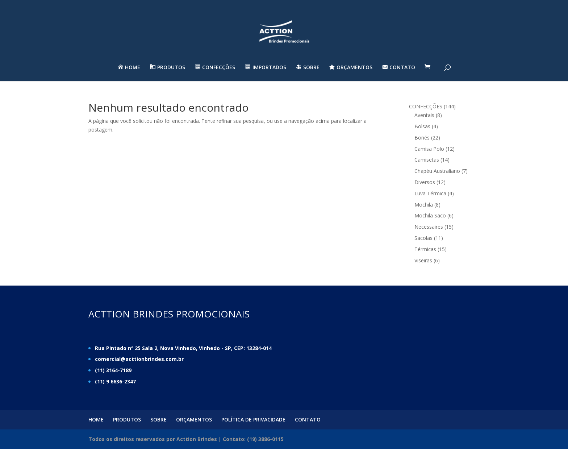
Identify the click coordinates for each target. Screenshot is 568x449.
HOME (96, 419)
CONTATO (308, 419)
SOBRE (158, 419)
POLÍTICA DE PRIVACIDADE (253, 419)
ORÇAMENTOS (194, 419)
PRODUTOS (127, 419)
